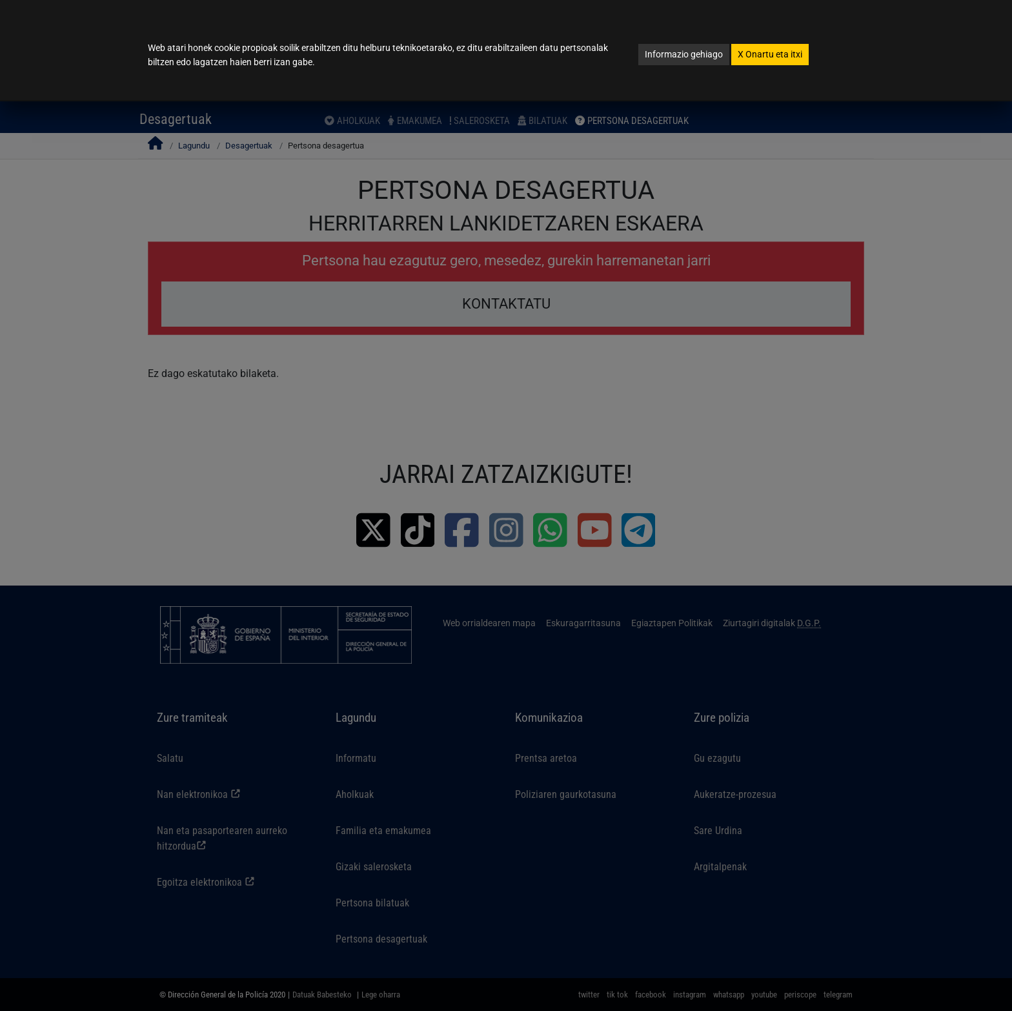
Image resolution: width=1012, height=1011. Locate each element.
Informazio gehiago (684, 54)
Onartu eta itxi (770, 54)
